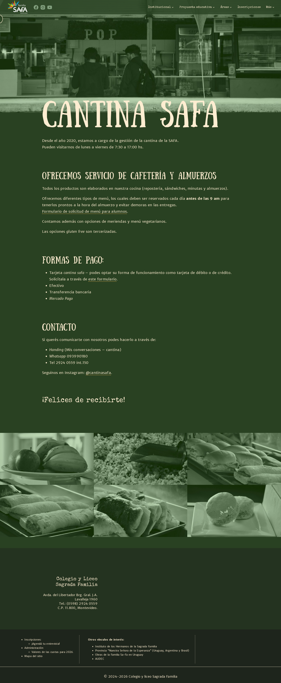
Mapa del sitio (33, 656)
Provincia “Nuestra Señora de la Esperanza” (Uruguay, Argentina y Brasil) (142, 650)
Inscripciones (249, 7)
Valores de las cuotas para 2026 (52, 652)
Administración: (34, 647)
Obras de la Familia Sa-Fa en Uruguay (119, 654)
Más (270, 7)
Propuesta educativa (197, 7)
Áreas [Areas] (226, 7)
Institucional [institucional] (161, 7)
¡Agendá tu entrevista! (46, 643)
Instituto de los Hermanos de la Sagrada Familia (126, 646)
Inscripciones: (32, 639)
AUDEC (99, 658)
